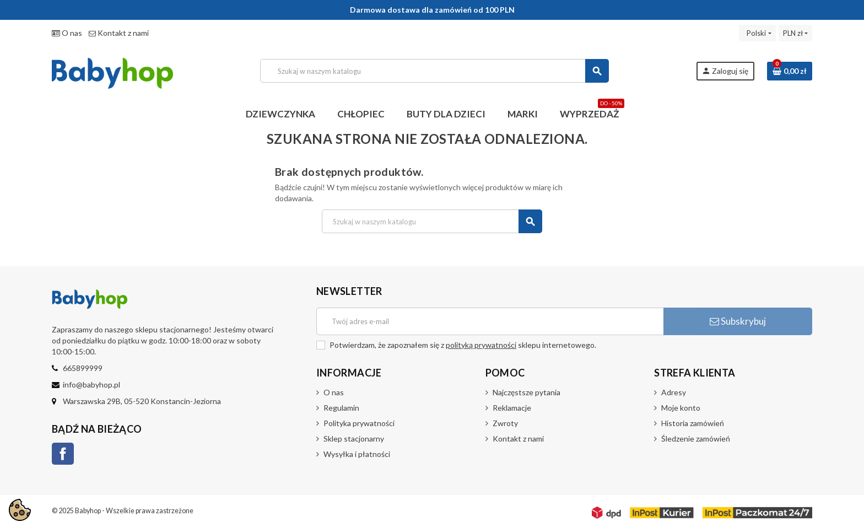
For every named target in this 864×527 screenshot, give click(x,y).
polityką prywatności (481, 344)
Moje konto (680, 407)
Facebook (63, 454)
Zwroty (505, 423)
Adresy (673, 392)
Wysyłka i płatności (356, 454)
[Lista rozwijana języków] (757, 33)
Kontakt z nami (119, 32)
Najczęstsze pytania (526, 392)
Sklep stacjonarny (353, 438)
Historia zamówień (692, 423)
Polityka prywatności (359, 423)
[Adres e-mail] (489, 321)
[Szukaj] (434, 71)
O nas (67, 32)
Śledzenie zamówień (695, 438)
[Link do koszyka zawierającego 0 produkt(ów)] (789, 71)
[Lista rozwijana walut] (795, 33)
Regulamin (341, 407)
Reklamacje (512, 407)
